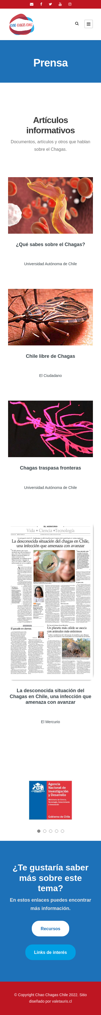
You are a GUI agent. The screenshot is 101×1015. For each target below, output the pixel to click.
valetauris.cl (62, 1001)
